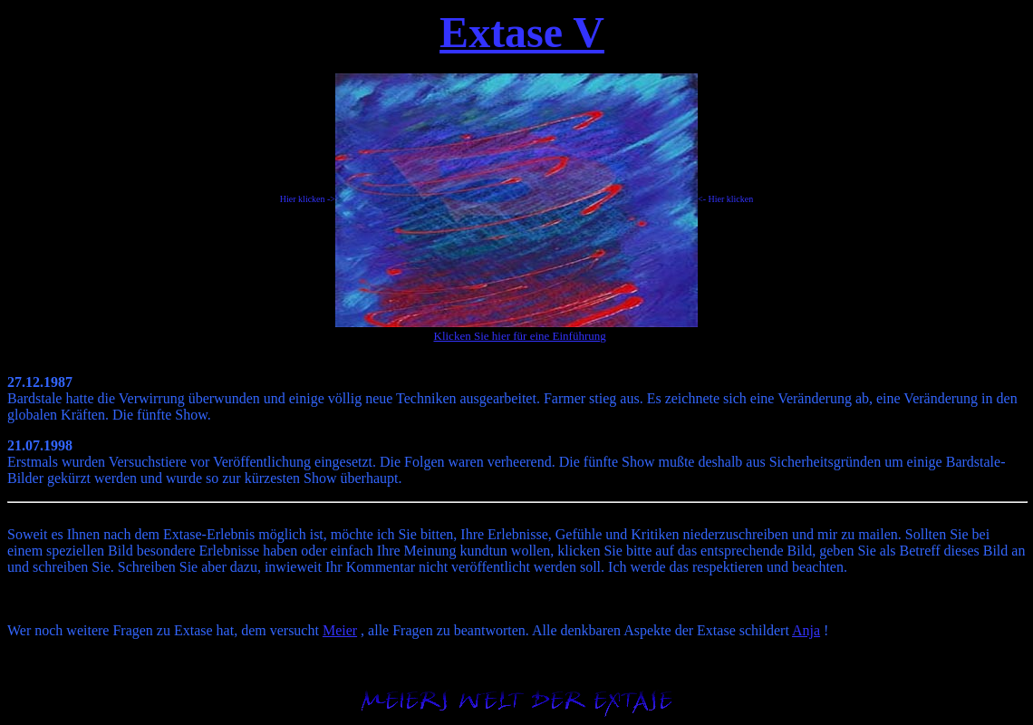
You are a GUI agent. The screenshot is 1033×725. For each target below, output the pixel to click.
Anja (806, 630)
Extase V (521, 32)
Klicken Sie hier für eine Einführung (520, 336)
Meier (340, 630)
